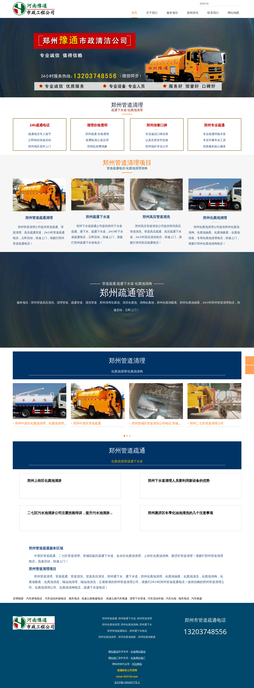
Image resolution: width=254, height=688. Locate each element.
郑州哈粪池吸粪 (146, 637)
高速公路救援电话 (92, 598)
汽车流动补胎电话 (55, 598)
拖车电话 (74, 598)
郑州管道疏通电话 (117, 630)
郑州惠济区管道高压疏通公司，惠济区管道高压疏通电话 (170, 423)
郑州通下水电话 (138, 630)
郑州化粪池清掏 (129, 624)
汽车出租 (171, 598)
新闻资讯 (192, 13)
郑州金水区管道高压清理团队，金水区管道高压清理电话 (111, 423)
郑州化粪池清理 (110, 624)
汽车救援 (196, 598)
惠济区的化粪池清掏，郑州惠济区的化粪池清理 (222, 423)
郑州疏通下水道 (127, 618)
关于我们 (152, 13)
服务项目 (172, 13)
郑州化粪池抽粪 (127, 637)
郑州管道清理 (144, 618)
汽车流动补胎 (156, 598)
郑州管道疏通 (109, 618)
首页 (134, 13)
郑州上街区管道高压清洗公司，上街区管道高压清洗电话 (53, 423)
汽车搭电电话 (34, 598)
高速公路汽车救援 (116, 598)
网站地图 (233, 13)
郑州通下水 (145, 624)
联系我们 (213, 13)
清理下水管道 (138, 598)
